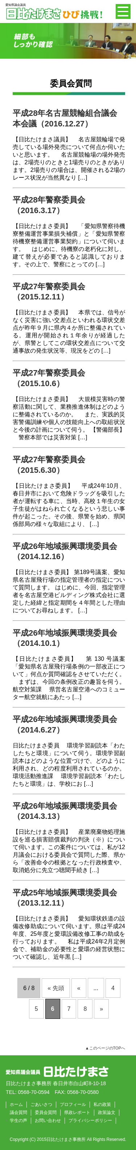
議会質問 (18, 1112)
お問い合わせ (48, 1120)
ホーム (16, 1104)
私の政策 (102, 1104)
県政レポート (77, 1112)
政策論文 (106, 1112)
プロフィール (73, 1104)
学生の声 (18, 1120)
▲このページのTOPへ (105, 1048)
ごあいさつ (41, 1104)
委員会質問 (46, 1112)
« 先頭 (56, 988)
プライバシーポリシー (90, 1120)
